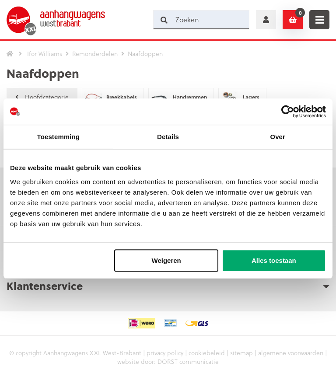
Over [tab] (277, 136)
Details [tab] (168, 136)
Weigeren (166, 260)
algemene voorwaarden (290, 352)
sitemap (241, 352)
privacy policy (165, 352)
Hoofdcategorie (42, 96)
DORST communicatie (188, 361)
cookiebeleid (207, 352)
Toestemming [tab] (58, 136)
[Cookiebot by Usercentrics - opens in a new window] (287, 111)
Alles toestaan (274, 260)
